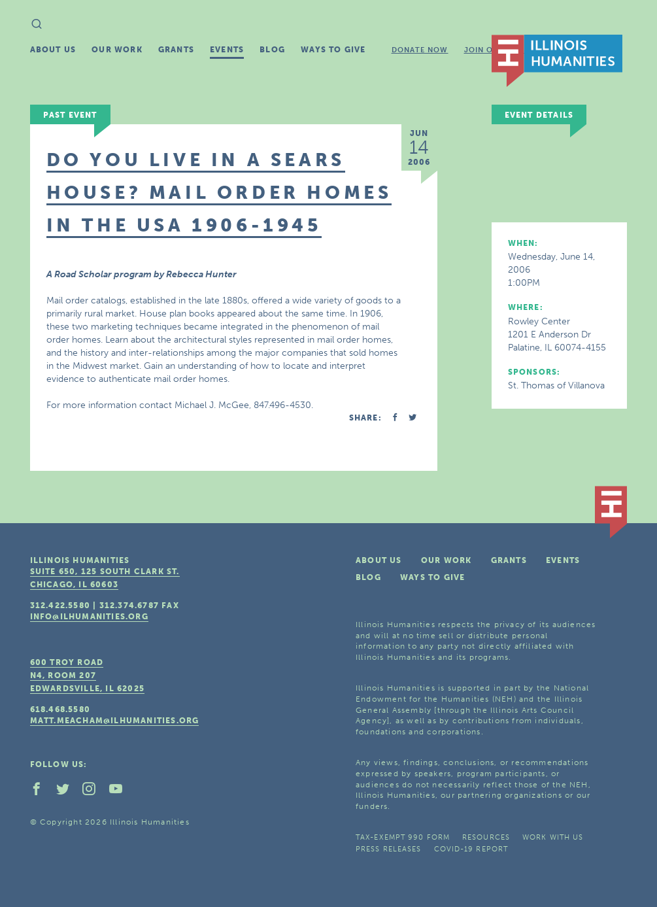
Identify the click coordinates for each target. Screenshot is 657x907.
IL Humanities (557, 61)
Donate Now (420, 50)
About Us (53, 49)
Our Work (117, 49)
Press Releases (388, 849)
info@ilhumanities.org (89, 616)
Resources (486, 837)
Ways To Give (333, 49)
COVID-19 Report (471, 849)
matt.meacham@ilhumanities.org (114, 720)
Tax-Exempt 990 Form (403, 837)
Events (227, 49)
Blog (272, 49)
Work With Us (552, 837)
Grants (176, 49)
